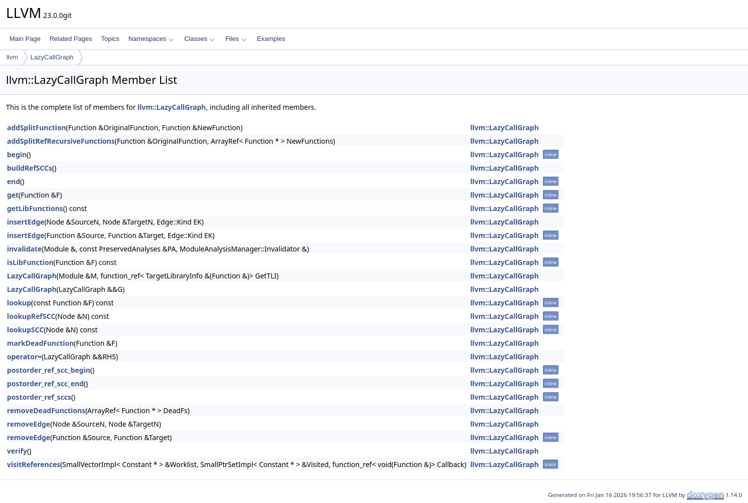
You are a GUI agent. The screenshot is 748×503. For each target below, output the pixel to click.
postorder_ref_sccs (39, 397)
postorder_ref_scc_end (45, 383)
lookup (19, 302)
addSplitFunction (36, 127)
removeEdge (28, 424)
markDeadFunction (40, 343)
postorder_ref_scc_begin (48, 370)
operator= (24, 356)
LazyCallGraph (51, 57)
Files (236, 38)
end (13, 181)
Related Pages (70, 38)
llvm (12, 57)
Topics (110, 38)
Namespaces (151, 38)
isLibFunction (30, 262)
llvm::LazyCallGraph (172, 107)
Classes (199, 38)
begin (16, 154)
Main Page (24, 38)
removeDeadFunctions (46, 410)
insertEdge (25, 222)
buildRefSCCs (29, 168)
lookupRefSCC (31, 316)
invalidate (24, 248)
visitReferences (33, 464)
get (12, 195)
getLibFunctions (35, 208)
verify (17, 451)
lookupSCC (25, 329)
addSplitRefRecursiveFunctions (61, 141)
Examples (271, 38)
